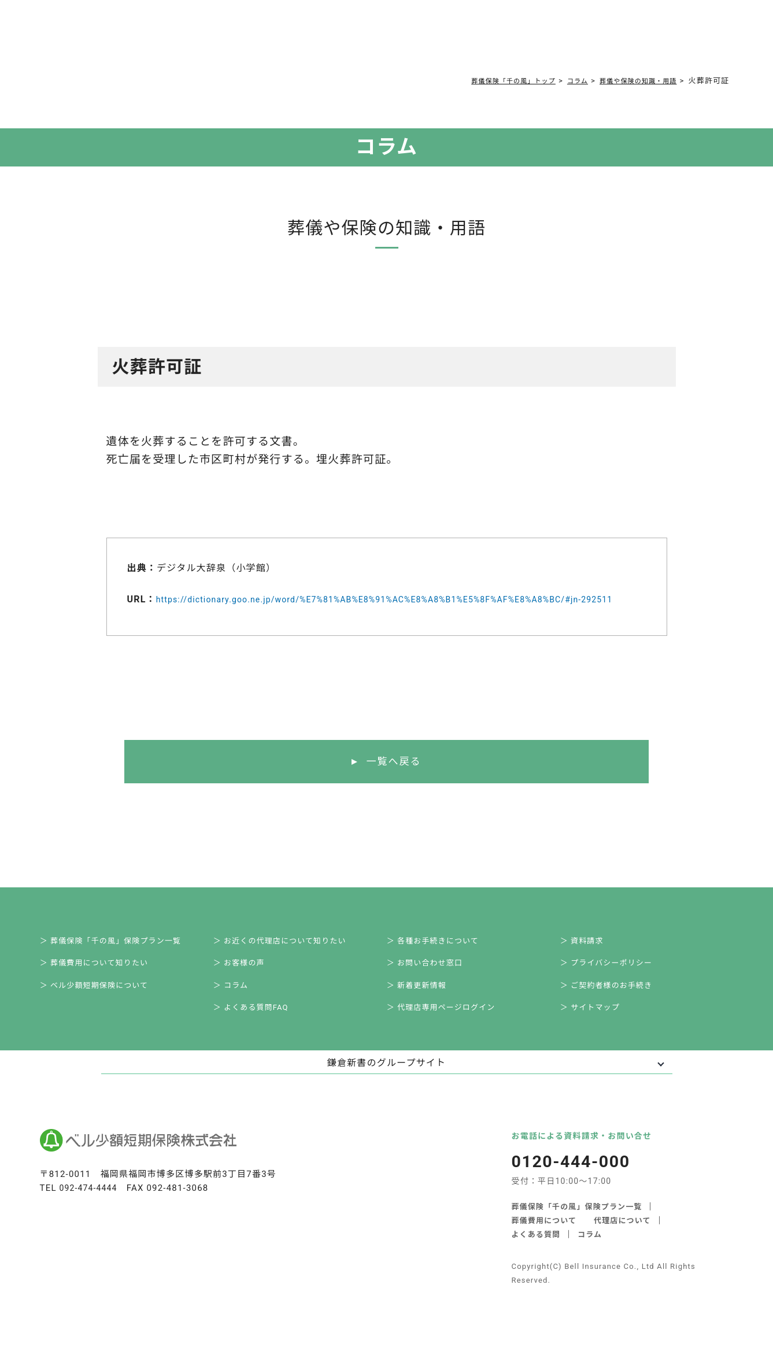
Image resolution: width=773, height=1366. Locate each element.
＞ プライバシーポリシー (616, 982)
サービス (155, 41)
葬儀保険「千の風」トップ (490, 80)
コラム (344, 41)
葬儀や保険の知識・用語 (631, 80)
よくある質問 (296, 41)
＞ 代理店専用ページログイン (451, 1033)
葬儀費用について (224, 41)
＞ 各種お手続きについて (442, 957)
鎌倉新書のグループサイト (386, 1090)
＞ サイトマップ (599, 1033)
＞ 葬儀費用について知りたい (104, 982)
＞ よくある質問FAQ (260, 1033)
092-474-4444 (90, 1215)
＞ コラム (238, 1008)
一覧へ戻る (393, 776)
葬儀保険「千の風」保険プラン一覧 (577, 1233)
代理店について (623, 1247)
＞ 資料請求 (590, 957)
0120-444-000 (564, 43)
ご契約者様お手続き (406, 41)
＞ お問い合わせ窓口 (434, 982)
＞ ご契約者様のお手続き (616, 1008)
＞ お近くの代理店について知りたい (291, 957)
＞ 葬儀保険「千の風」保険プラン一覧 (122, 957)
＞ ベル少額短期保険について (104, 1008)
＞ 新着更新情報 (425, 1008)
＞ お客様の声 (247, 982)
